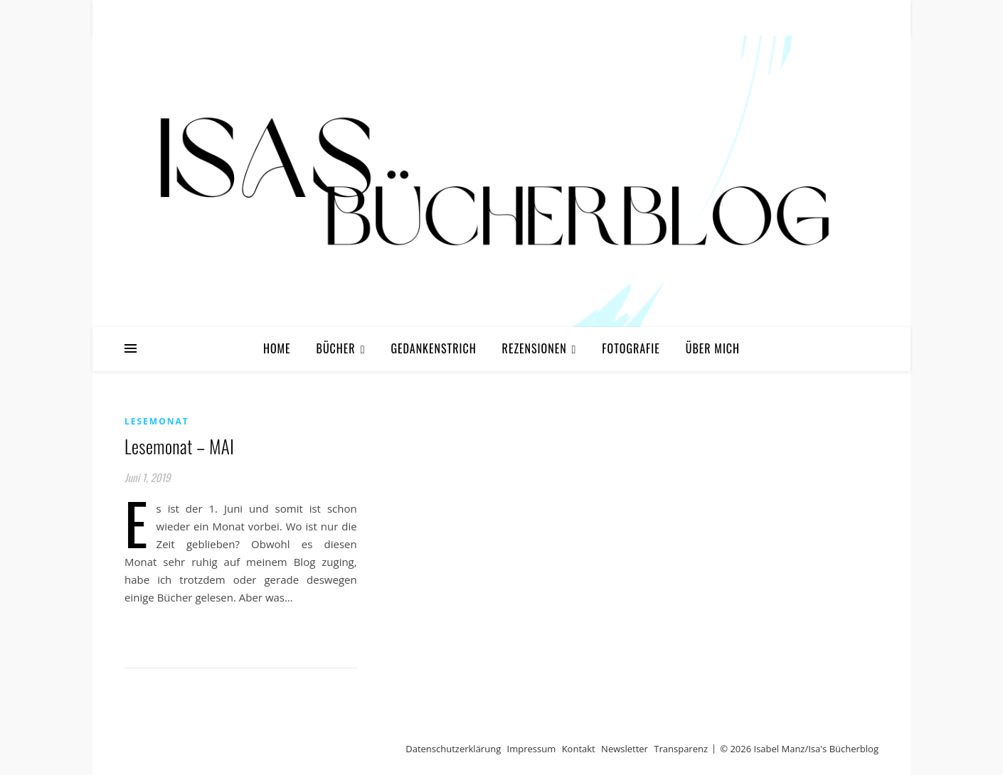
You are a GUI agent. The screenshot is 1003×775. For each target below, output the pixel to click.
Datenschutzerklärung (453, 748)
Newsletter (624, 748)
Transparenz (681, 748)
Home (277, 348)
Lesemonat (156, 421)
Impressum (531, 748)
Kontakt (578, 748)
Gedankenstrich (433, 348)
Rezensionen (534, 348)
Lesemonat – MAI (179, 446)
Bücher (336, 348)
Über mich (713, 348)
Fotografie (631, 348)
